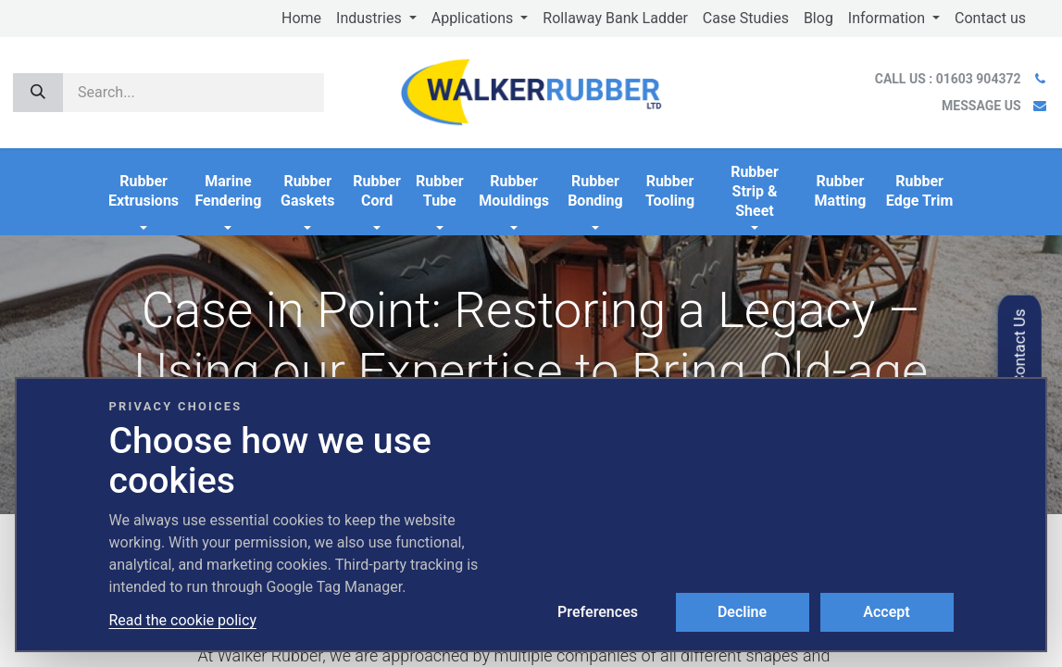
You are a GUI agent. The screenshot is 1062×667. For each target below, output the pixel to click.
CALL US (949, 78)
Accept (886, 612)
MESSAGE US (981, 105)
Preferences (597, 612)
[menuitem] (301, 18)
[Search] (38, 92)
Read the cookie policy (182, 620)
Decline (742, 612)
